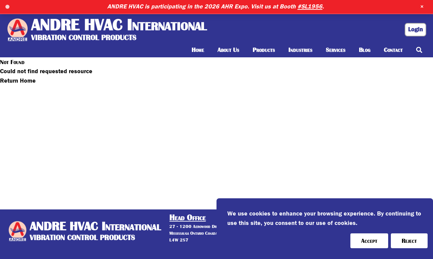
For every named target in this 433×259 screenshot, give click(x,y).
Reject (409, 241)
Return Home (18, 81)
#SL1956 (309, 6)
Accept (369, 241)
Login (415, 29)
